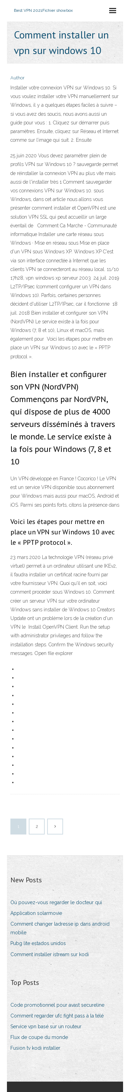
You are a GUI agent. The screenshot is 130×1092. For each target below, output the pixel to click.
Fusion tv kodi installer (35, 1048)
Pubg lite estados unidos (38, 943)
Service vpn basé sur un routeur (45, 1026)
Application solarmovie (36, 913)
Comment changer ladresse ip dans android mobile (60, 928)
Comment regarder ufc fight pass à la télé (57, 1016)
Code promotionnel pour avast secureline (57, 1005)
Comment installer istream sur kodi (49, 954)
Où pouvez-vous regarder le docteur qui (56, 902)
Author (17, 77)
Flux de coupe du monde (39, 1037)
